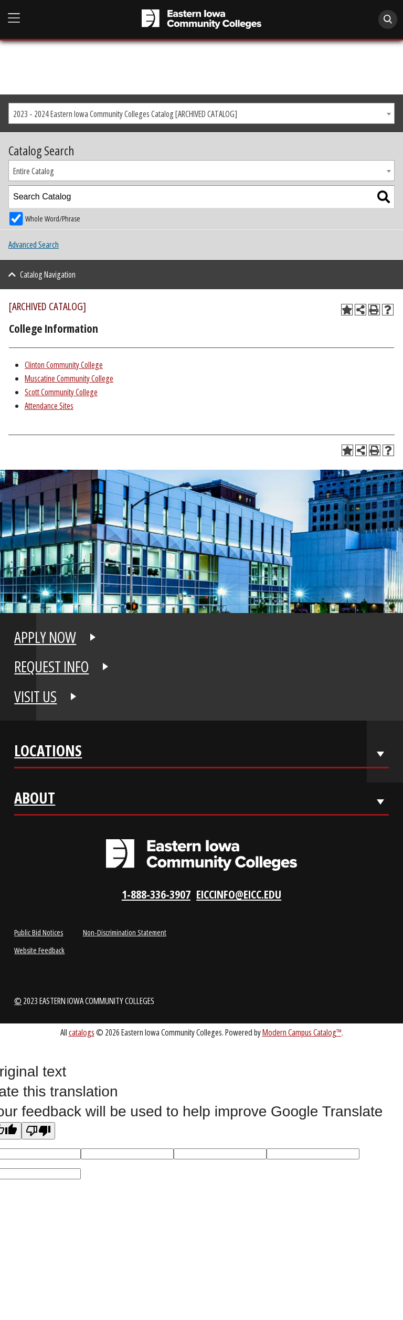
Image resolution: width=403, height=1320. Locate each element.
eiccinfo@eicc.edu (238, 894)
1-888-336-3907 (156, 894)
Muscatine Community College (69, 378)
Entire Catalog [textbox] (33, 171)
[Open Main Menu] (14, 18)
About (34, 800)
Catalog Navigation (48, 274)
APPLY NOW (45, 637)
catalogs (81, 1032)
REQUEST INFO (51, 666)
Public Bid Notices (38, 932)
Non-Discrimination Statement (124, 932)
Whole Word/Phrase (52, 219)
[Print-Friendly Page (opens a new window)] (374, 309)
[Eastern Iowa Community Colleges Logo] (201, 855)
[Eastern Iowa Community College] (201, 19)
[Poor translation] (38, 1130)
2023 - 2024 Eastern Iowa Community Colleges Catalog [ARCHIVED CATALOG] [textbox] (125, 114)
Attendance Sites (49, 405)
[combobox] (201, 113)
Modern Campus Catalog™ (302, 1032)
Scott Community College (61, 392)
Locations (48, 753)
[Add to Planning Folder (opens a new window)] (347, 309)
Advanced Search (33, 244)
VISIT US (35, 696)
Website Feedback (39, 950)
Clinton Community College (64, 365)
